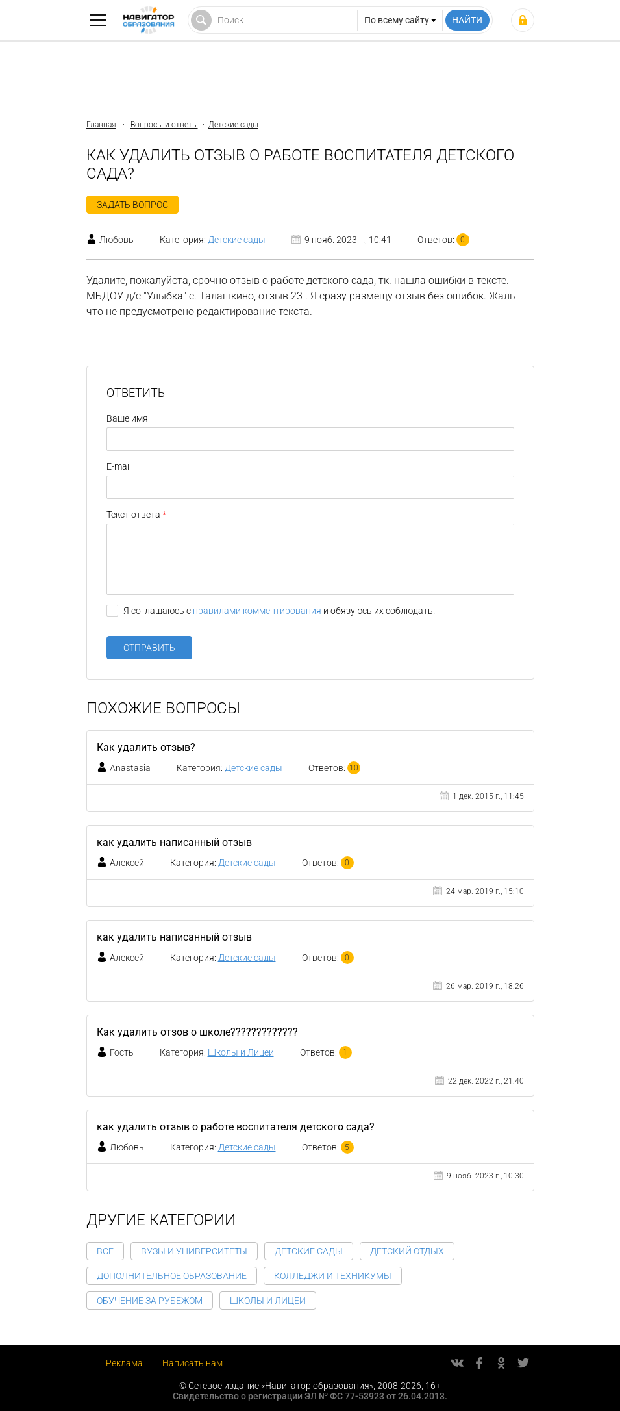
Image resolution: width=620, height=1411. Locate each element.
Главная (101, 124)
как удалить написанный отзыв (174, 842)
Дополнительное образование (172, 1276)
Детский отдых (407, 1251)
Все (105, 1251)
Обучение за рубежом (150, 1300)
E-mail (118, 466)
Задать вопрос (132, 204)
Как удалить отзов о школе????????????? (197, 1032)
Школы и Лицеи (241, 1052)
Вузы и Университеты (194, 1251)
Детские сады (233, 124)
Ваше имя (127, 418)
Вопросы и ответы (164, 124)
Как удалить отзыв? (146, 747)
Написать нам (192, 1363)
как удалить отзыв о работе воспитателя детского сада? (236, 1127)
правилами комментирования (257, 610)
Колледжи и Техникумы (332, 1276)
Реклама (124, 1363)
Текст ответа (133, 514)
